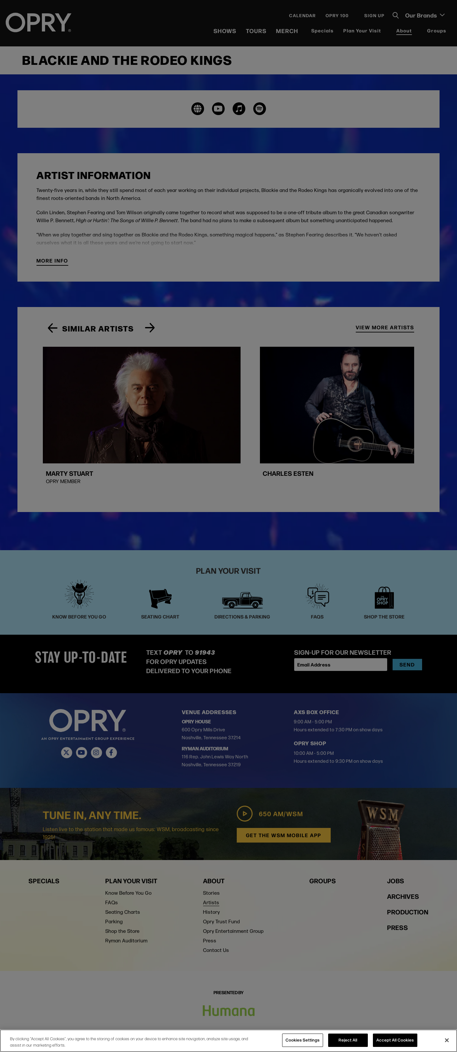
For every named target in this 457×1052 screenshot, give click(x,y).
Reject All (348, 1039)
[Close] (447, 1040)
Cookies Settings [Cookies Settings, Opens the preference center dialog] (303, 1039)
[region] (228, 1040)
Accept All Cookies (395, 1039)
